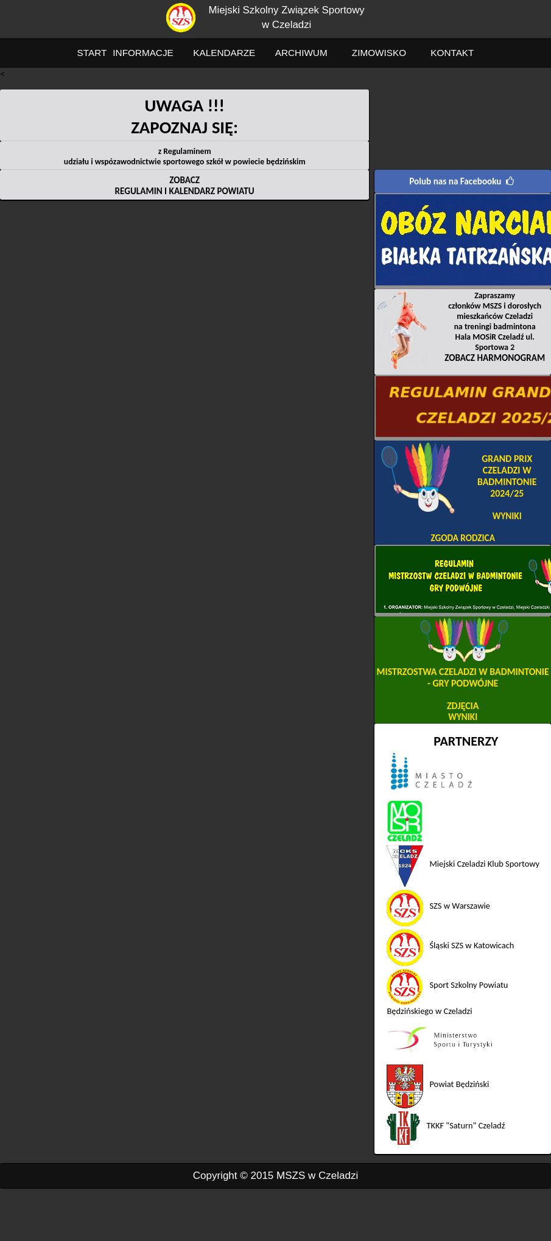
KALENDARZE (224, 52)
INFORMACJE (143, 52)
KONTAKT (452, 52)
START (92, 52)
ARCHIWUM (301, 52)
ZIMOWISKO (379, 52)
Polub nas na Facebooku (455, 181)
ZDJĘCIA (463, 705)
